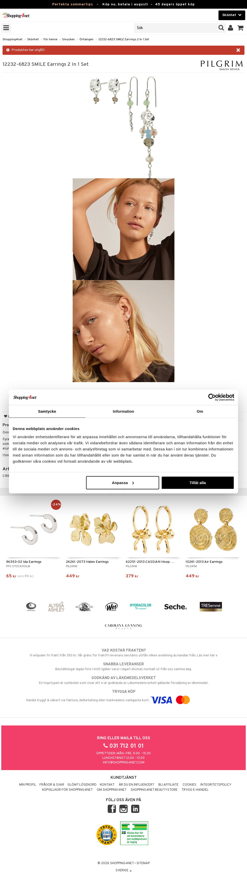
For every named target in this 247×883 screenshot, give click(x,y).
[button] (240, 28)
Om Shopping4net (112, 790)
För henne (50, 39)
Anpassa (123, 482)
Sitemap (143, 863)
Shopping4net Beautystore (154, 790)
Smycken (68, 39)
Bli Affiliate (168, 785)
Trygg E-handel (195, 790)
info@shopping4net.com (123, 763)
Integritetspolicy (215, 785)
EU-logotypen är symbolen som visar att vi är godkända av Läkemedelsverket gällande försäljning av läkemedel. (123, 680)
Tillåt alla (197, 482)
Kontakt (107, 785)
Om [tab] (200, 411)
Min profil (27, 785)
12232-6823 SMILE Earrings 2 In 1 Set (123, 39)
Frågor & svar (51, 785)
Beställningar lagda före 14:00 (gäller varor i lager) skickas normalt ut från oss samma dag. (123, 666)
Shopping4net (12, 39)
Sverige (124, 870)
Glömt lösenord (82, 785)
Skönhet (33, 39)
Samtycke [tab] (47, 411)
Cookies (189, 785)
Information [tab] (123, 411)
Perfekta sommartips (72, 4)
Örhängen (86, 39)
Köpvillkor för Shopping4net (67, 790)
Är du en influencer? (136, 785)
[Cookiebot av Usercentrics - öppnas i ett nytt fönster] (212, 397)
